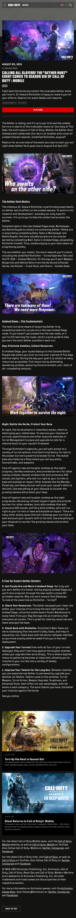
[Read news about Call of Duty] (25, 5)
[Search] (70, 5)
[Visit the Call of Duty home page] (14, 5)
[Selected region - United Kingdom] (63, 5)
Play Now (38, 110)
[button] (4, 5)
